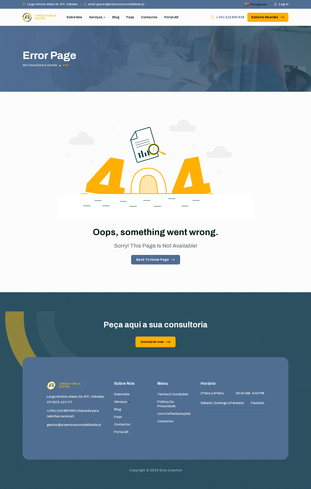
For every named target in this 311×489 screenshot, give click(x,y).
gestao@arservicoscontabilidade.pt (74, 424)
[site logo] (39, 17)
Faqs (130, 17)
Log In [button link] (281, 4)
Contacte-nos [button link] (156, 341)
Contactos (149, 17)
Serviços (97, 17)
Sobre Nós (74, 17)
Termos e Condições (172, 394)
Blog (115, 17)
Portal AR (171, 17)
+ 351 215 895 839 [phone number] (230, 17)
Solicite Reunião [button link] (267, 17)
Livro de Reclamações (174, 413)
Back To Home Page (155, 259)
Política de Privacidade (166, 404)
